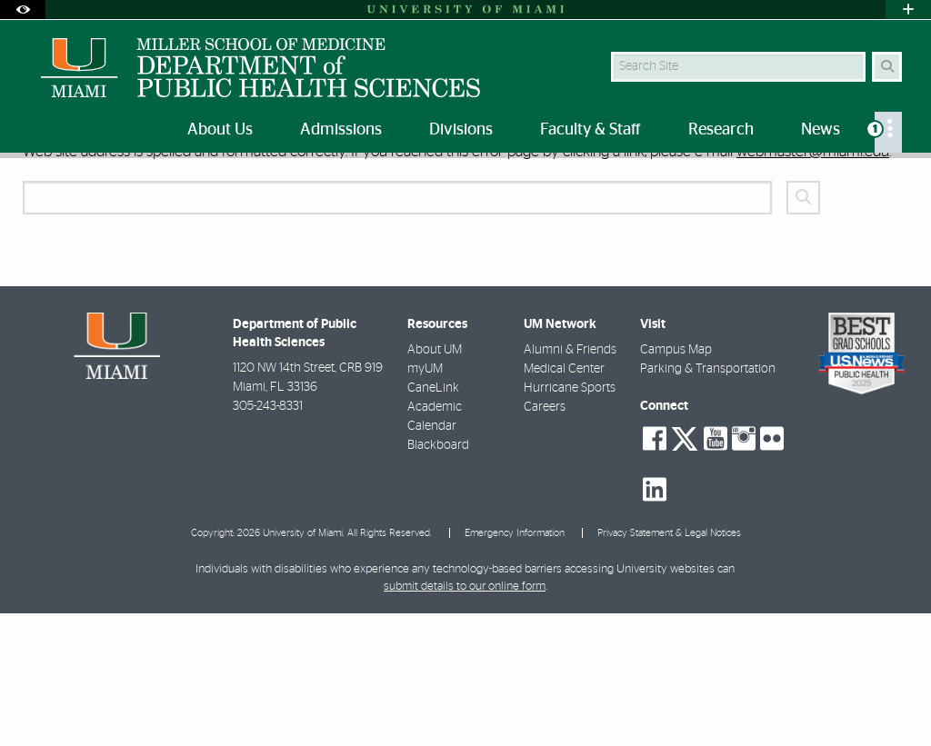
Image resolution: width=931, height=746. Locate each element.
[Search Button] (887, 67)
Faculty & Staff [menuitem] (590, 130)
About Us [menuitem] (220, 130)
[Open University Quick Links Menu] (908, 9)
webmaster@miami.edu (812, 284)
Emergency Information (515, 666)
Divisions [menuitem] (461, 130)
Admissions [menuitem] (341, 130)
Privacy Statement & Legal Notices (669, 666)
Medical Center (564, 501)
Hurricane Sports (570, 520)
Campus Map (676, 482)
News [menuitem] (820, 130)
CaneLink (433, 520)
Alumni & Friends (570, 482)
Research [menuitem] (721, 130)
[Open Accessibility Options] (22, 9)
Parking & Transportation (708, 501)
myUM (425, 501)
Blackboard (438, 578)
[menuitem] (888, 132)
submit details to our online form (465, 719)
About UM (434, 482)
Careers (545, 539)
